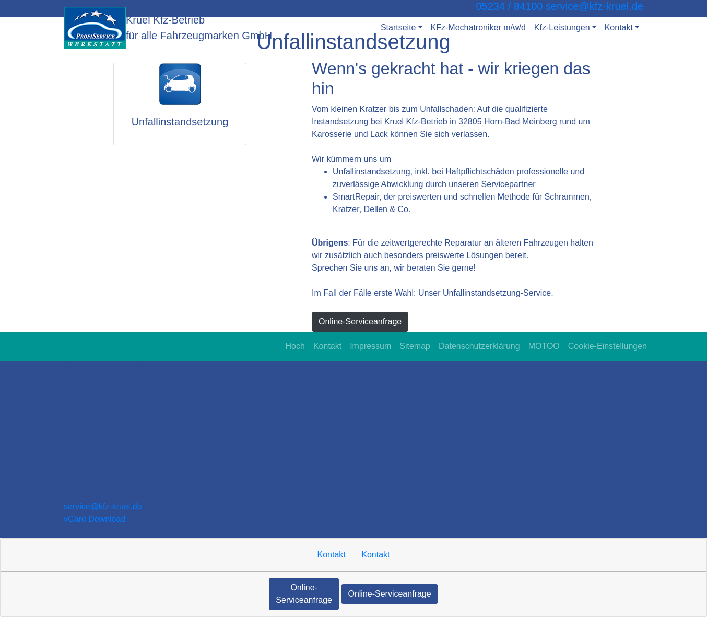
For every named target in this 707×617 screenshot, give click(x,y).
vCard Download (94, 519)
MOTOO (544, 346)
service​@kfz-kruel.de (103, 506)
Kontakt (327, 346)
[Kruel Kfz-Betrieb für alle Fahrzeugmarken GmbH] (95, 27)
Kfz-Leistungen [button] (562, 27)
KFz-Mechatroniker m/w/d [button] (478, 27)
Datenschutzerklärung (479, 346)
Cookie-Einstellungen (607, 346)
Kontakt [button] (619, 27)
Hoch (295, 346)
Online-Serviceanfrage (360, 321)
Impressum (370, 346)
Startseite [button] (398, 27)
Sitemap (414, 346)
